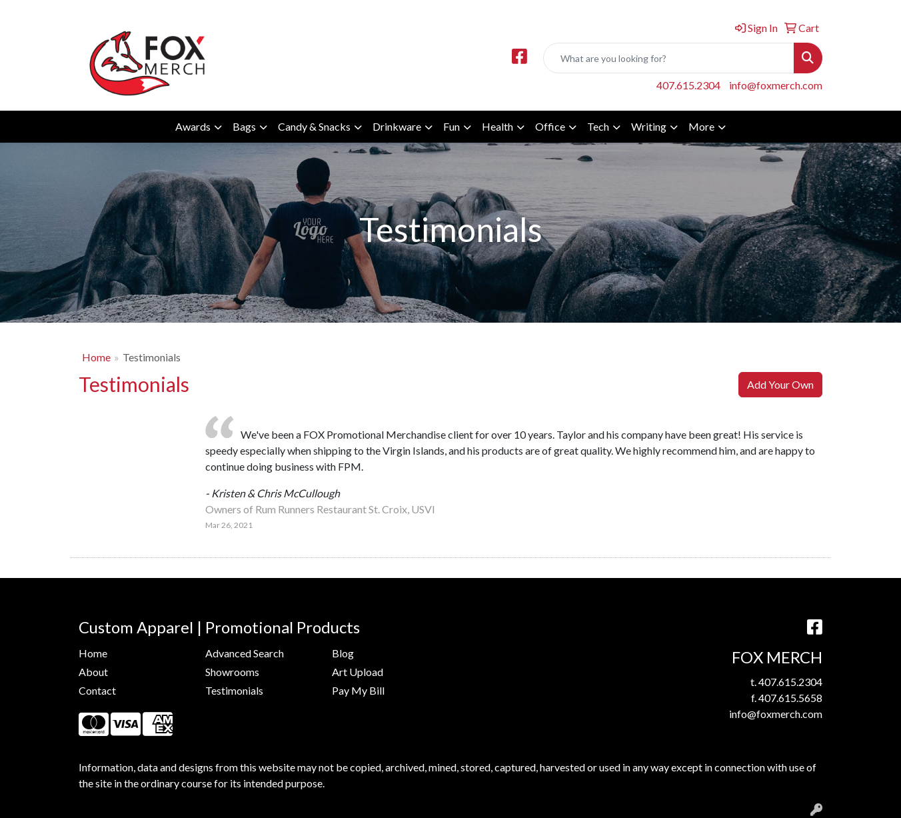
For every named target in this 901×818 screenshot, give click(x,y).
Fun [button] (451, 126)
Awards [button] (193, 126)
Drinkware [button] (397, 126)
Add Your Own (780, 384)
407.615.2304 (688, 85)
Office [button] (550, 126)
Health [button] (497, 126)
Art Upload (357, 671)
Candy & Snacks (314, 126)
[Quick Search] (668, 58)
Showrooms (232, 671)
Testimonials (234, 690)
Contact (97, 690)
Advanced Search (244, 653)
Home (96, 357)
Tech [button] (598, 126)
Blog (343, 653)
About (93, 671)
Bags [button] (244, 126)
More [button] (701, 126)
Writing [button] (648, 126)
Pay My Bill (358, 690)
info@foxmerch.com (775, 85)
